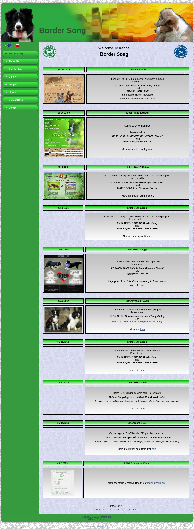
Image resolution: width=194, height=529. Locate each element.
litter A (147, 236)
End (134, 509)
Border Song (62, 30)
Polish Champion (156, 483)
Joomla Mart (102, 526)
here (152, 98)
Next (128, 509)
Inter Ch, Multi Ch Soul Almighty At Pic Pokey (137, 321)
